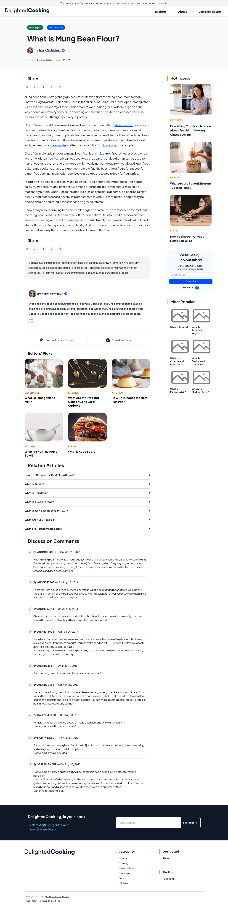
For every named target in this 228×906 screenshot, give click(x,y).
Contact (167, 863)
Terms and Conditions (49, 901)
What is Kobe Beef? (81, 451)
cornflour (73, 220)
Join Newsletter (210, 11)
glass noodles (123, 125)
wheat (121, 163)
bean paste (58, 145)
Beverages (32, 392)
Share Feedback (118, 340)
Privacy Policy (31, 901)
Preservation (126, 868)
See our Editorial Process (56, 340)
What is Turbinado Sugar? (198, 330)
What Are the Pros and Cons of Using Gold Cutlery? (83, 401)
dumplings (109, 145)
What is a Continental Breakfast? (177, 361)
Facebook (169, 878)
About (166, 858)
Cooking (176, 120)
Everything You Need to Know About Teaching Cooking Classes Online (191, 130)
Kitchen (73, 392)
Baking (175, 177)
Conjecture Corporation (57, 896)
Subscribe (191, 281)
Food (72, 446)
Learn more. (162, 3)
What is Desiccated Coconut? (198, 361)
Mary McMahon (50, 50)
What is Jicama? (179, 327)
